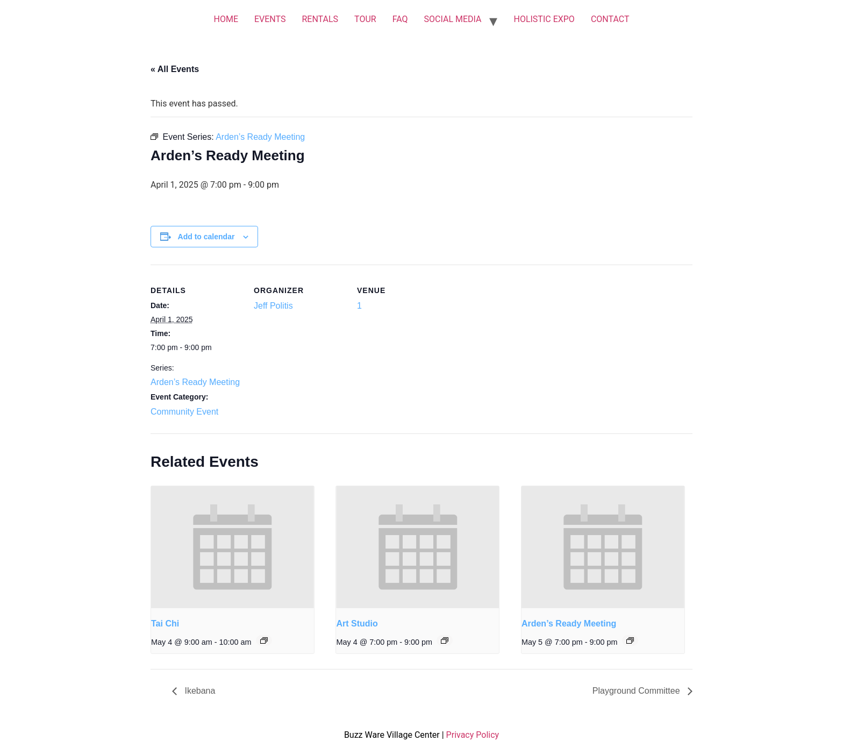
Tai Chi (165, 623)
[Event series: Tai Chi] (264, 640)
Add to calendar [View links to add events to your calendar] (206, 236)
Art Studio (356, 623)
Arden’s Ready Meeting (195, 382)
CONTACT (610, 19)
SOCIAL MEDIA (453, 19)
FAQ (400, 19)
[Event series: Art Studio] (444, 640)
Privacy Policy (472, 735)
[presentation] (232, 547)
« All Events (175, 69)
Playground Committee (637, 690)
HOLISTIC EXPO (543, 19)
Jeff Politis (273, 305)
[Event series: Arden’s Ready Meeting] (630, 640)
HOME (225, 19)
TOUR (365, 19)
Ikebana (198, 690)
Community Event (184, 411)
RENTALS (320, 19)
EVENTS (269, 19)
